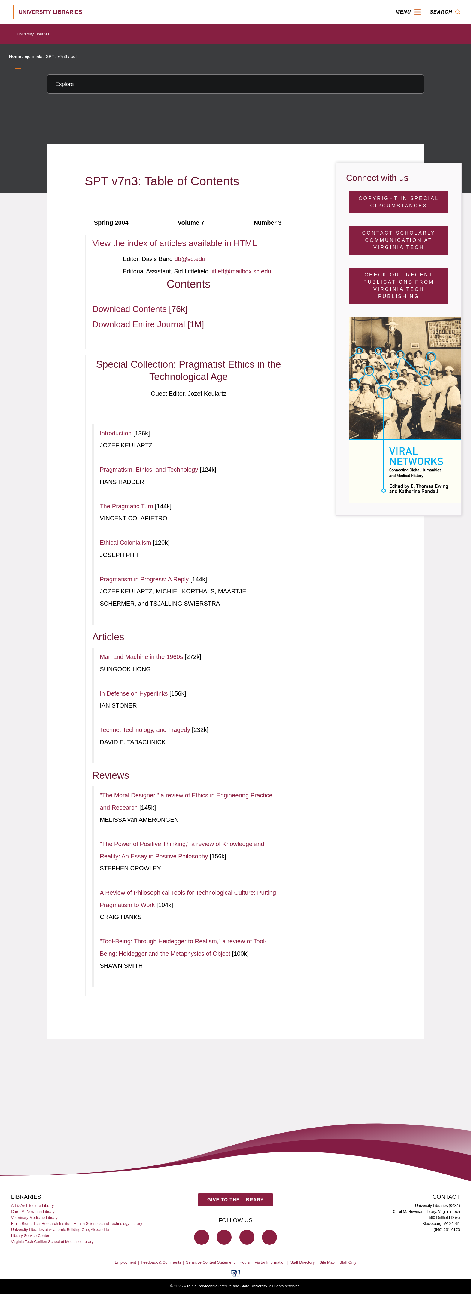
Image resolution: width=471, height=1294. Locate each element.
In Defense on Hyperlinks (134, 693)
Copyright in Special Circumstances (399, 202)
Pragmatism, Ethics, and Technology (150, 469)
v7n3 (62, 56)
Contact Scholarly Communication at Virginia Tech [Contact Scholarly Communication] (399, 240)
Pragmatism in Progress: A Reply (145, 579)
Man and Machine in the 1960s (142, 656)
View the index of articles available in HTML (174, 243)
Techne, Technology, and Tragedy (146, 729)
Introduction (116, 433)
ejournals (33, 56)
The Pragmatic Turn (127, 506)
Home (15, 56)
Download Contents (130, 309)
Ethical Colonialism (126, 542)
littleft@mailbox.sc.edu (240, 271)
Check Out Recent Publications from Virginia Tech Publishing (398, 285)
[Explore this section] (235, 84)
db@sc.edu (190, 259)
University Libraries (33, 34)
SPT (50, 56)
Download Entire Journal (139, 324)
